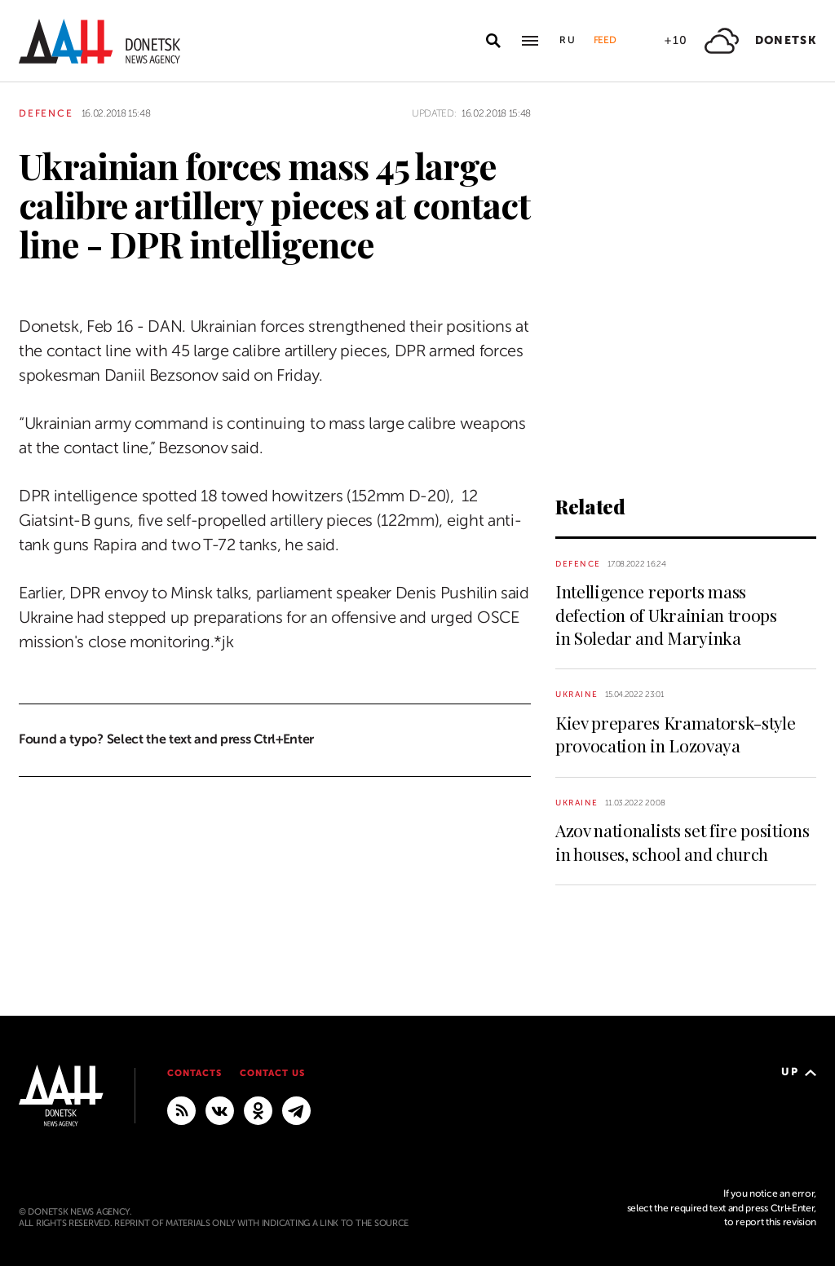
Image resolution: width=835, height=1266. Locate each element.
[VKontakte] (219, 1109)
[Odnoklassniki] (258, 1109)
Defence (46, 113)
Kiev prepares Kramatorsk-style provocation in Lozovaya (675, 734)
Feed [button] (605, 40)
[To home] (99, 41)
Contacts (194, 1073)
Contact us (272, 1073)
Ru (568, 40)
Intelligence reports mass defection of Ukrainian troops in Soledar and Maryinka (666, 614)
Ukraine (577, 694)
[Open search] (493, 41)
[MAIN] (296, 1109)
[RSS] (181, 1109)
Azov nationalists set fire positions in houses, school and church (682, 841)
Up (798, 1071)
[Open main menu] (530, 41)
